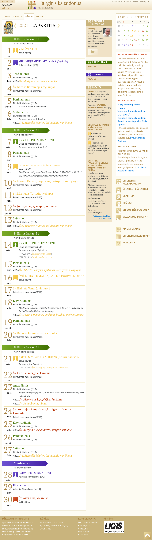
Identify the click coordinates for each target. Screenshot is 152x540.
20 (147, 35)
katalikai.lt (117, 1)
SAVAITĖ (17, 16)
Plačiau (91, 66)
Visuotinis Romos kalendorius (132, 117)
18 (139, 35)
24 (135, 40)
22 (127, 40)
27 (147, 40)
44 (119, 26)
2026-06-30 (7, 5)
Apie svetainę (131, 228)
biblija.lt (127, 1)
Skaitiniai (129, 196)
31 (123, 26)
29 (127, 45)
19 (143, 35)
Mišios (127, 203)
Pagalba (128, 242)
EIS (148, 1)
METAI (39, 16)
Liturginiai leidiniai (135, 235)
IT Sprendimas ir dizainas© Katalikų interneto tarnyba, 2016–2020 (54, 525)
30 (131, 45)
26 (143, 40)
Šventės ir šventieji (135, 189)
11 (139, 30)
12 (143, 30)
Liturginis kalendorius (131, 182)
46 (119, 35)
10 (135, 30)
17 (135, 35)
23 (131, 40)
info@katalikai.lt (10, 528)
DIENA (7, 16)
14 (123, 35)
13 (147, 30)
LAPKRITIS (140, 17)
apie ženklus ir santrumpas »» (101, 217)
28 (123, 45)
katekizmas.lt (139, 1)
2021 (122, 17)
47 (119, 40)
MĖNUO (29, 16)
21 (123, 40)
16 (131, 35)
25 (139, 40)
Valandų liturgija (134, 216)
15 (127, 35)
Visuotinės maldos (135, 209)
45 (119, 30)
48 (119, 45)
